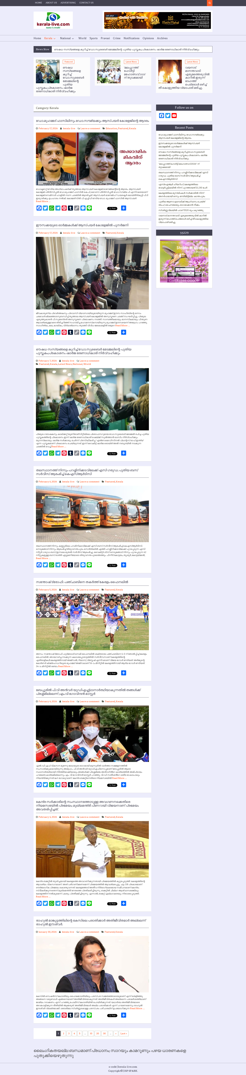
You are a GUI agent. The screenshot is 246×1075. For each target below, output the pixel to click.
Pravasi (105, 38)
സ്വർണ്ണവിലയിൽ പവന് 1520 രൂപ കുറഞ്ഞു (180, 210)
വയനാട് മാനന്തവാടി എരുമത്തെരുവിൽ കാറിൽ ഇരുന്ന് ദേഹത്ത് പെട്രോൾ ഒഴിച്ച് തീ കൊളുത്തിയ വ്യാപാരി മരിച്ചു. (183, 218)
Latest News (131, 62)
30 (104, 1033)
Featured (68, 62)
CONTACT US (86, 2)
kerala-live (69, 128)
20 (97, 1033)
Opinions (148, 38)
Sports (94, 38)
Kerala (48, 38)
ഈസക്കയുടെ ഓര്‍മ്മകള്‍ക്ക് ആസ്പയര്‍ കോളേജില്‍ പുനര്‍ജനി (82, 225)
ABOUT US (51, 2)
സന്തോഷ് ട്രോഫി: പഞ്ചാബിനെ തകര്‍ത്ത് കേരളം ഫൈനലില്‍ (82, 582)
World (82, 38)
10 (91, 1033)
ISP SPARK (130, 1071)
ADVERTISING (68, 2)
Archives (162, 38)
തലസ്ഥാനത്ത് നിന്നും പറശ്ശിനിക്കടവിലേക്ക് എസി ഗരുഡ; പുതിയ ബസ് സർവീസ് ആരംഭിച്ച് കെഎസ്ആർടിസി (183, 175)
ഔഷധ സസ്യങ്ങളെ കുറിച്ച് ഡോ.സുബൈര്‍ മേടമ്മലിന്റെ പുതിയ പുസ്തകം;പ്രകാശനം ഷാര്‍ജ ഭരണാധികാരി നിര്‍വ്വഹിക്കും (126, 49)
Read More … (43, 201)
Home (37, 38)
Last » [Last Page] (123, 1033)
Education (111, 128)
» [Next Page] (115, 1033)
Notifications (131, 38)
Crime (116, 38)
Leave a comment (90, 128)
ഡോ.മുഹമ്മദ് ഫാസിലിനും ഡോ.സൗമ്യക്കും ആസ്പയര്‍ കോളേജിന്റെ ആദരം (92, 120)
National (65, 38)
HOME (38, 2)
